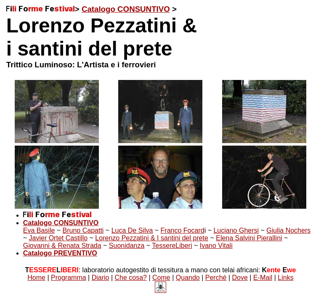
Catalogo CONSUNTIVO (126, 9)
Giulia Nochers (288, 230)
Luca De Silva (132, 230)
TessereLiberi (172, 245)
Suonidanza (127, 245)
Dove (240, 277)
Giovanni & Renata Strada (62, 245)
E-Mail (262, 277)
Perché (216, 277)
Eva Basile (39, 230)
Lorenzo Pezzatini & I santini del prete (151, 238)
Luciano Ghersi (236, 230)
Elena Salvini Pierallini (249, 238)
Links (285, 277)
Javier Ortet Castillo (58, 238)
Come (161, 277)
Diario (100, 277)
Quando (188, 277)
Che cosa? (131, 277)
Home (36, 277)
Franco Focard (182, 230)
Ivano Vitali (216, 245)
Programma (68, 277)
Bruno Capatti (83, 230)
